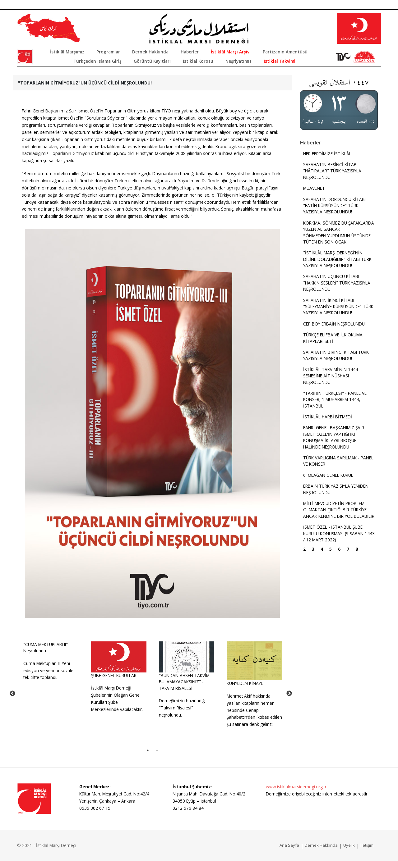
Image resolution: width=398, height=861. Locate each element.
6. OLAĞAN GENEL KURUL (328, 475)
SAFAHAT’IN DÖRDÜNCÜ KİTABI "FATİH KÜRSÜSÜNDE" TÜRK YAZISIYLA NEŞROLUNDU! (334, 205)
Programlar (108, 52)
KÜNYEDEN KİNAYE (245, 683)
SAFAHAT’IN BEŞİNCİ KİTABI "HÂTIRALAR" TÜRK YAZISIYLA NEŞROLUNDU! (332, 171)
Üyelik (349, 845)
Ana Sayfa (289, 845)
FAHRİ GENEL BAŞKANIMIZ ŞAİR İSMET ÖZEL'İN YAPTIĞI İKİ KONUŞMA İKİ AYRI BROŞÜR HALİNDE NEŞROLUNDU (333, 437)
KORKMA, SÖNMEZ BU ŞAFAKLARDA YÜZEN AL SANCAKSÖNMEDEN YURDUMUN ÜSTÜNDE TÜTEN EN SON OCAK (338, 232)
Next (289, 693)
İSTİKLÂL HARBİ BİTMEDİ (327, 417)
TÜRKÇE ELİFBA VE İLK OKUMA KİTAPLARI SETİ (333, 338)
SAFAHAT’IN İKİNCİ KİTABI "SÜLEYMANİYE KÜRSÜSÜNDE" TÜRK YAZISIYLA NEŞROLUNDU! (338, 306)
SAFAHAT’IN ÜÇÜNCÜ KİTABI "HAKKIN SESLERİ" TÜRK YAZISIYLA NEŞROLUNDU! (336, 282)
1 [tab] (148, 750)
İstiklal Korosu (198, 61)
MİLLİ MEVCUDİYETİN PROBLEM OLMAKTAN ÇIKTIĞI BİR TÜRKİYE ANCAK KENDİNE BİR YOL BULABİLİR (338, 509)
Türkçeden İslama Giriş (97, 61)
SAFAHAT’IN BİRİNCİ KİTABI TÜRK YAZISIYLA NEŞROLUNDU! (336, 355)
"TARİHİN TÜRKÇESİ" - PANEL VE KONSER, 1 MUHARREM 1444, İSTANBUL (335, 399)
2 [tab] (157, 750)
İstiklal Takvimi (279, 61)
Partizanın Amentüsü (285, 52)
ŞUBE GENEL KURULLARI (114, 675)
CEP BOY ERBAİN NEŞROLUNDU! (334, 324)
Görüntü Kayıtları (152, 61)
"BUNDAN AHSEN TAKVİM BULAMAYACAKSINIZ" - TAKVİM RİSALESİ (184, 681)
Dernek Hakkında (150, 52)
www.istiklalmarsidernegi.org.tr (296, 787)
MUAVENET (314, 188)
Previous (12, 693)
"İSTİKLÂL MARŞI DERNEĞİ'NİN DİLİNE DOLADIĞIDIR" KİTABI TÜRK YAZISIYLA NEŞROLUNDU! (337, 259)
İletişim (366, 845)
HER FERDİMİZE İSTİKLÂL (327, 154)
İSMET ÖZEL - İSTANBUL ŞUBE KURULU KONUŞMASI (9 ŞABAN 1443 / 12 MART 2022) (339, 533)
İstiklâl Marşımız (67, 52)
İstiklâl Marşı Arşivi (231, 52)
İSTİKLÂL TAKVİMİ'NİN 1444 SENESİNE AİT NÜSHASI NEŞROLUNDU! (330, 376)
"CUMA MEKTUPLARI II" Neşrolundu (45, 647)
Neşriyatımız (238, 61)
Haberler (190, 52)
